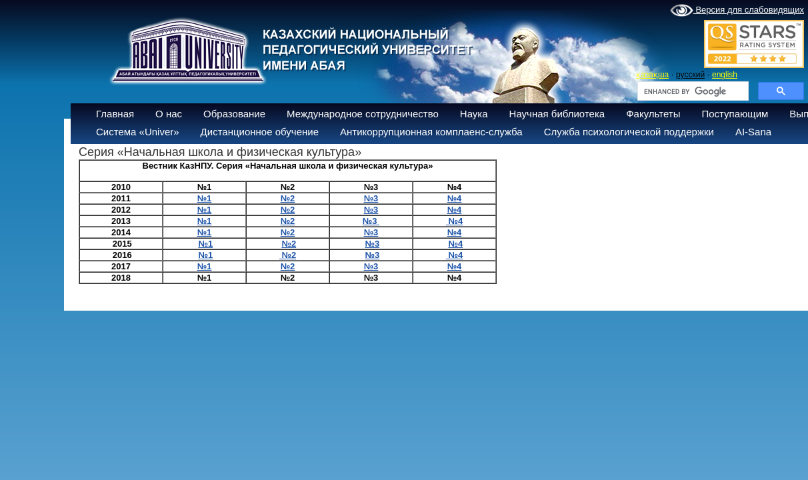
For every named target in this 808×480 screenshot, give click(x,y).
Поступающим (734, 113)
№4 (454, 198)
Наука (474, 113)
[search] (691, 91)
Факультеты (653, 113)
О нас (168, 113)
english (724, 74)
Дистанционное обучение (260, 131)
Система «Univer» (137, 131)
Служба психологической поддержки (629, 131)
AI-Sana (753, 131)
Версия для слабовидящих (737, 10)
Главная (115, 113)
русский (690, 74)
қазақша (652, 74)
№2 (288, 244)
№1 (205, 244)
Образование (234, 113)
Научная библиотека (557, 113)
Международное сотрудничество (363, 113)
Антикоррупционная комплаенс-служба (431, 131)
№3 (371, 221)
